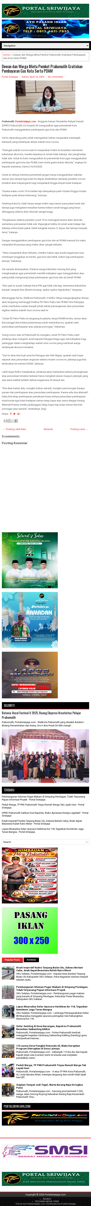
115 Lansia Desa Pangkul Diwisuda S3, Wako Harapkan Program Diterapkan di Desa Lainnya (48, 1047)
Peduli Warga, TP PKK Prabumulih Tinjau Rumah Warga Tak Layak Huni (39, 804)
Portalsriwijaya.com (25, 121)
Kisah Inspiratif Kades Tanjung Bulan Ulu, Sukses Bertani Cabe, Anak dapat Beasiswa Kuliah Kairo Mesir (49, 969)
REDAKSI (47, 1199)
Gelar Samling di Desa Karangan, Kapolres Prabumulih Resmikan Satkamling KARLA (48, 1028)
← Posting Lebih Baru (14, 429)
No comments (55, 76)
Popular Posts (12, 960)
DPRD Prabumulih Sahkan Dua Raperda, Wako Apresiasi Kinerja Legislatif (41, 812)
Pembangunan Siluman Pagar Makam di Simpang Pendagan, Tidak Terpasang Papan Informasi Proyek (52, 988)
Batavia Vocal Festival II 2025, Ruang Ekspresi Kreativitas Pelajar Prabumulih (41, 715)
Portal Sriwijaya (68, 1204)
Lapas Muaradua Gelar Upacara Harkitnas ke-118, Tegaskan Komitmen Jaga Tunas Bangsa (51, 1008)
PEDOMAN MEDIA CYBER (47, 1201)
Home (6, 54)
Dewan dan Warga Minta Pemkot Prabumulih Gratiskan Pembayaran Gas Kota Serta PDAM (42, 68)
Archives (31, 960)
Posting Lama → (79, 429)
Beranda (48, 429)
